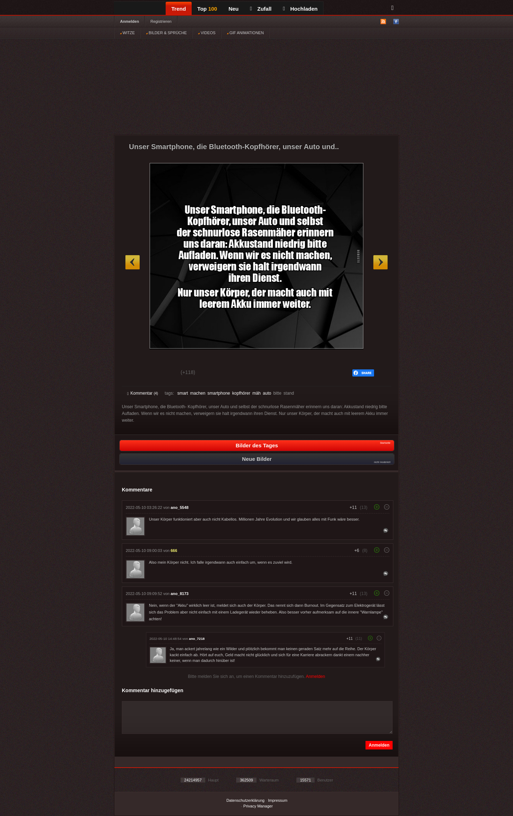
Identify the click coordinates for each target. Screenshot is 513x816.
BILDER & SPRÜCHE (166, 33)
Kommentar (142, 393)
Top (207, 9)
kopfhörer (241, 393)
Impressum (277, 800)
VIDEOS (207, 33)
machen (198, 393)
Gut (135, 373)
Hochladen (300, 9)
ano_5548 (179, 507)
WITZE (127, 33)
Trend (178, 9)
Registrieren (160, 21)
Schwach (162, 373)
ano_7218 (196, 639)
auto (267, 393)
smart (182, 393)
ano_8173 (179, 593)
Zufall (260, 9)
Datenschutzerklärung (245, 800)
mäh (256, 393)
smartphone (218, 393)
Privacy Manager (258, 806)
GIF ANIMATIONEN (245, 33)
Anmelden (129, 21)
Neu (233, 9)
